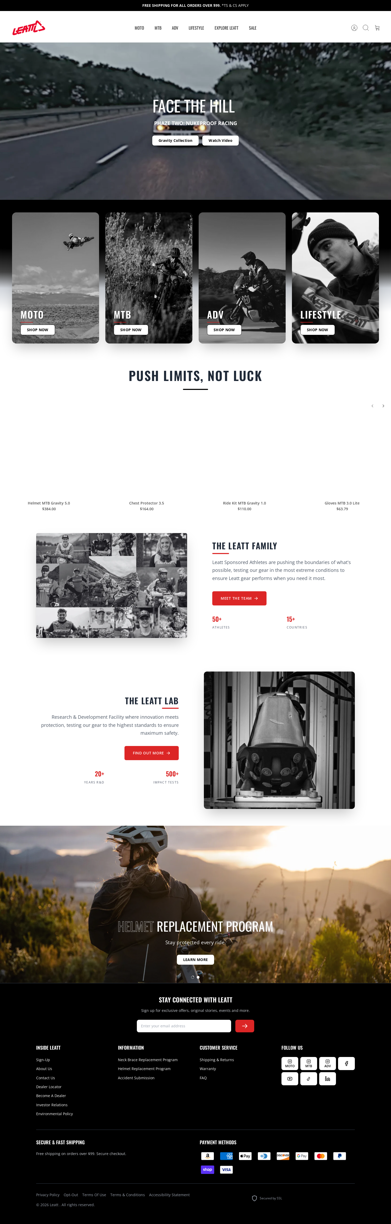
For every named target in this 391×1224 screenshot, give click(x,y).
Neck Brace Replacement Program (148, 1059)
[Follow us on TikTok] (308, 1078)
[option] (195, 121)
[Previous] (372, 409)
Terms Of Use (94, 1194)
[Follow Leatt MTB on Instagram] (308, 1063)
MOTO (139, 28)
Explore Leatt (226, 28)
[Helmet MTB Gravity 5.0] (49, 450)
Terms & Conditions (127, 1194)
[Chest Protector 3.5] (147, 450)
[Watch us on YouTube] (289, 1078)
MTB (158, 28)
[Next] (383, 409)
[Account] (354, 28)
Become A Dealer (51, 1095)
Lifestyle (196, 28)
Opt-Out (71, 1194)
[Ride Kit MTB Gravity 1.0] (244, 450)
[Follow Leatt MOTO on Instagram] (289, 1063)
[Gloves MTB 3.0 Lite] (342, 450)
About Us (44, 1068)
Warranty (208, 1068)
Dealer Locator (49, 1086)
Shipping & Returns (217, 1059)
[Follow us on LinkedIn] (327, 1078)
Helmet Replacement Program (144, 1068)
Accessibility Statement (169, 1194)
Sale (253, 28)
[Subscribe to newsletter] (244, 1026)
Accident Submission (136, 1077)
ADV (175, 28)
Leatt (54, 1204)
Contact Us (45, 1077)
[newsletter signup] (184, 1026)
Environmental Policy (54, 1113)
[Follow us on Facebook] (346, 1063)
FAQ (203, 1077)
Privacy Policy (47, 1194)
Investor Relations (52, 1104)
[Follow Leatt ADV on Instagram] (327, 1063)
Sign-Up (43, 1059)
